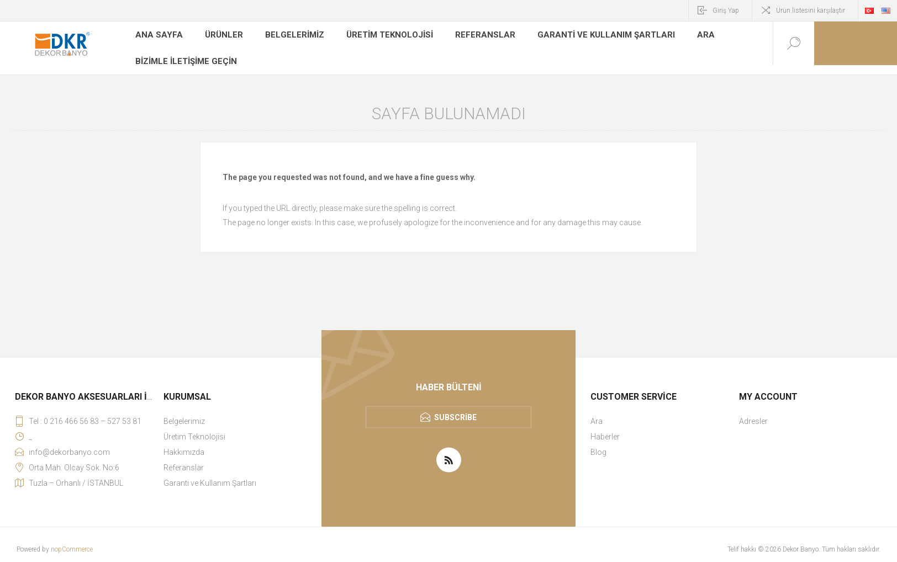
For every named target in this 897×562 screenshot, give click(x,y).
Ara (678, 35)
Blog (598, 442)
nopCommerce (72, 540)
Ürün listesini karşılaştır (810, 10)
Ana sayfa (156, 35)
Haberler (605, 427)
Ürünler (218, 35)
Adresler (753, 411)
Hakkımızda (183, 442)
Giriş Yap (726, 10)
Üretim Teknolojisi (379, 35)
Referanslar (471, 35)
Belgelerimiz (287, 35)
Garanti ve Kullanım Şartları (584, 35)
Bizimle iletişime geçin (183, 51)
